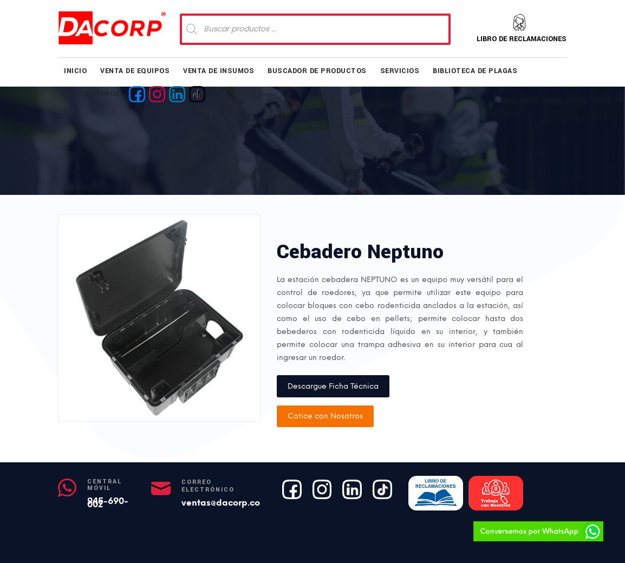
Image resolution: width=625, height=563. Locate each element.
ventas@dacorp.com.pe (231, 502)
